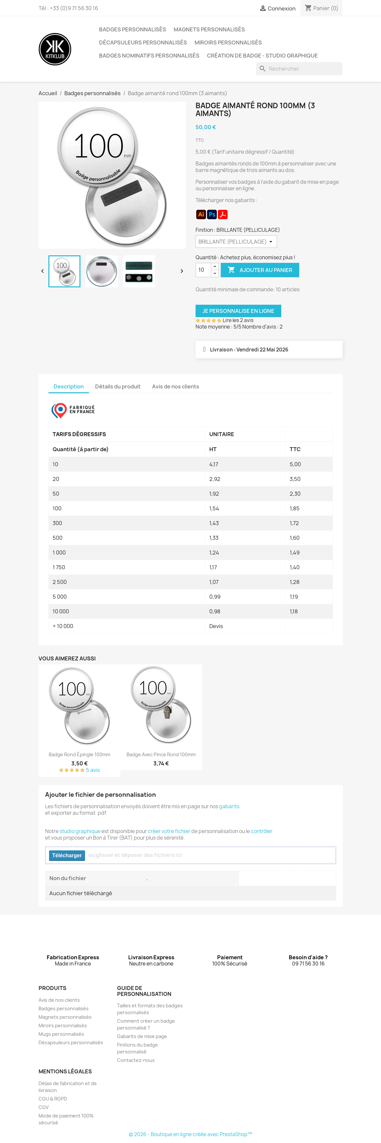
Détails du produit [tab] (118, 386)
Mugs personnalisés (61, 1034)
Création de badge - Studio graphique (262, 55)
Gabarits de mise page (142, 1036)
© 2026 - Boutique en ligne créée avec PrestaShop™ (190, 1134)
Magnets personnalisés (209, 29)
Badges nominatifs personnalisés (149, 55)
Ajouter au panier (260, 270)
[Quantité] (203, 270)
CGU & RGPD (53, 1099)
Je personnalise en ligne (238, 311)
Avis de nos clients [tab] (175, 386)
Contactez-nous (136, 1060)
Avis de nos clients (59, 1000)
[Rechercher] (299, 68)
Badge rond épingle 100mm (79, 754)
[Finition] (236, 241)
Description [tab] (69, 386)
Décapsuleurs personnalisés (143, 42)
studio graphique (80, 831)
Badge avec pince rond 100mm (161, 754)
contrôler (261, 831)
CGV (44, 1107)
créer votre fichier (169, 831)
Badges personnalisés (132, 29)
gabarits (229, 806)
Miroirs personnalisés (228, 42)
